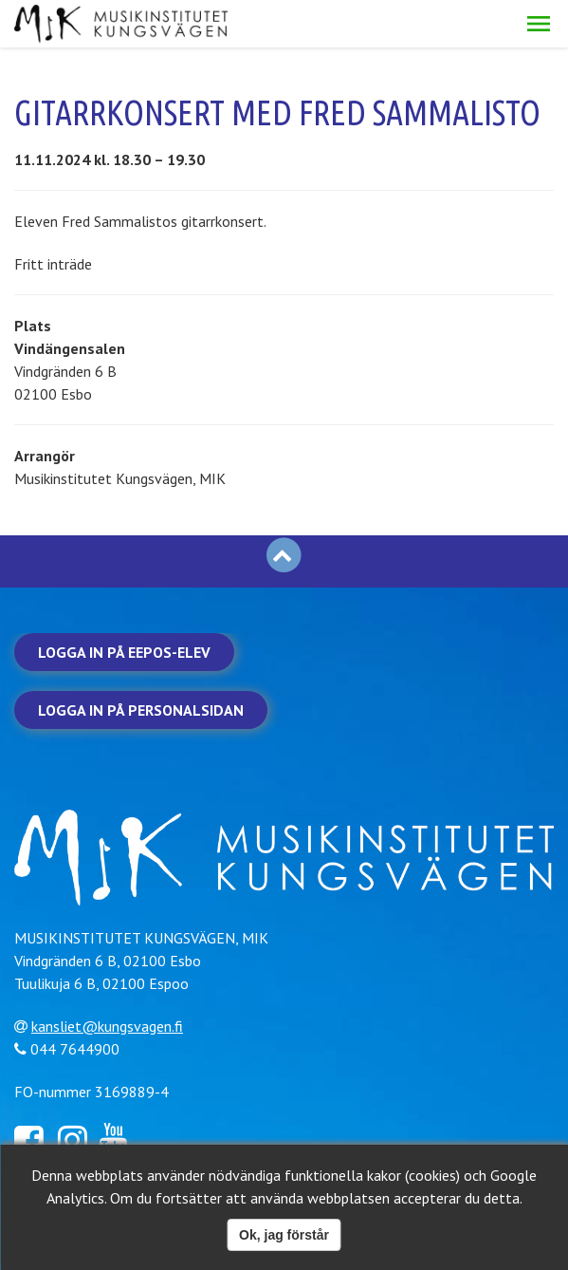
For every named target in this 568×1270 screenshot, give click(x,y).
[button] (538, 24)
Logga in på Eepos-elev (124, 652)
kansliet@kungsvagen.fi (107, 1026)
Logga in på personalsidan (141, 709)
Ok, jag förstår (284, 1234)
